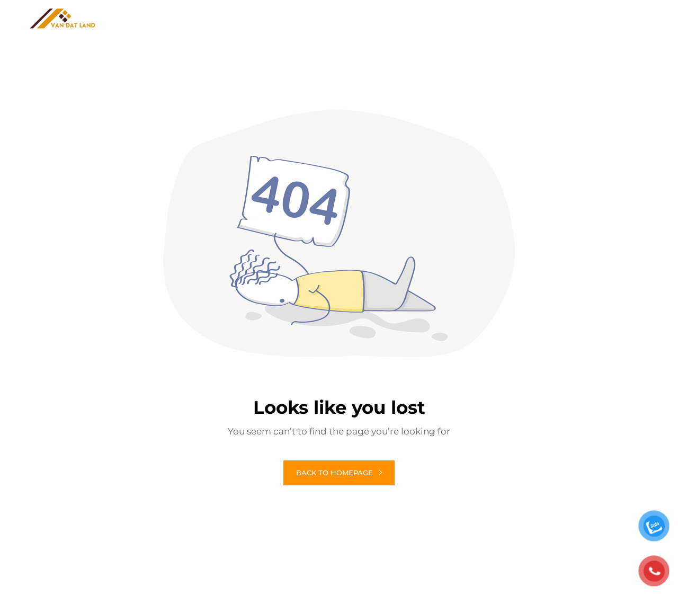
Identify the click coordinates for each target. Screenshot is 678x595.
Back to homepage (339, 472)
